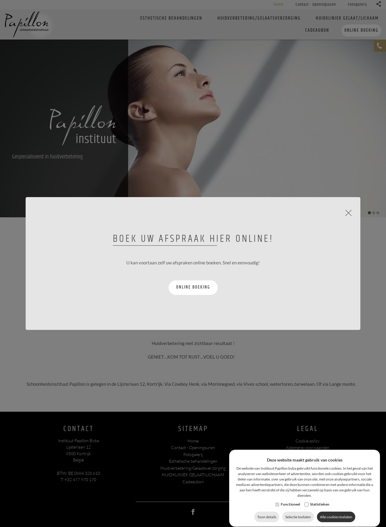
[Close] (348, 212)
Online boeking (193, 287)
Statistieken (319, 516)
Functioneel (290, 516)
